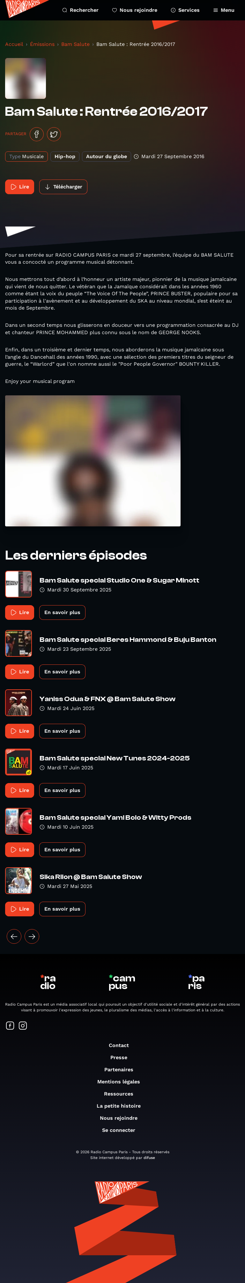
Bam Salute (75, 44)
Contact (122, 1045)
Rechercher (80, 10)
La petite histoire (122, 1106)
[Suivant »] (32, 936)
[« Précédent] (14, 936)
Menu (223, 10)
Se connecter (122, 1130)
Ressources (122, 1094)
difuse (149, 1157)
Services (185, 10)
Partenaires (122, 1070)
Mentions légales (121, 1082)
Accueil (14, 44)
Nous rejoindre (134, 10)
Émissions (42, 44)
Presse (122, 1057)
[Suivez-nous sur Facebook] (10, 1026)
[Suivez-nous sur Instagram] (23, 1026)
